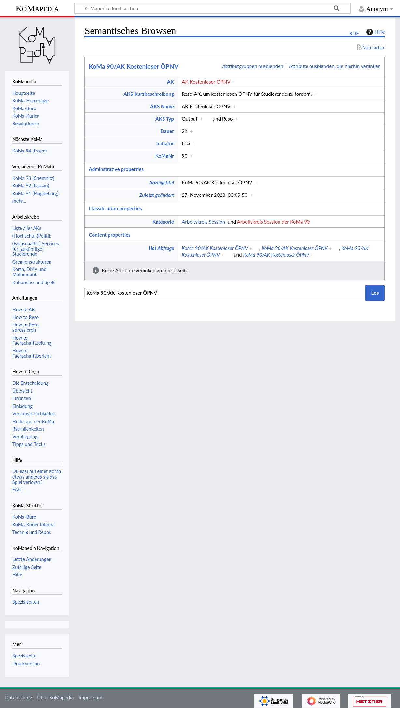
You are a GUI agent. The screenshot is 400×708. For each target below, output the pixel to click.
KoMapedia (37, 8)
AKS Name (162, 106)
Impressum (91, 697)
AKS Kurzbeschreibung (148, 94)
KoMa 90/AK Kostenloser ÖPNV (133, 66)
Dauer (167, 131)
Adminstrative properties (116, 169)
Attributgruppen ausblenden (252, 66)
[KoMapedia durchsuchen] (212, 8)
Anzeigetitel (161, 182)
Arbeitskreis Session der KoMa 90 (273, 221)
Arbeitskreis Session (203, 221)
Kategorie (163, 221)
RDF (354, 33)
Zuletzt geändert (156, 195)
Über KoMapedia (55, 697)
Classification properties (115, 208)
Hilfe (375, 32)
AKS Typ (164, 119)
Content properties (109, 235)
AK (170, 82)
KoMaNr (164, 156)
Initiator (165, 143)
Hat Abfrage (161, 248)
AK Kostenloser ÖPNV (206, 82)
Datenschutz (18, 697)
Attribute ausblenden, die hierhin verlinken (335, 66)
